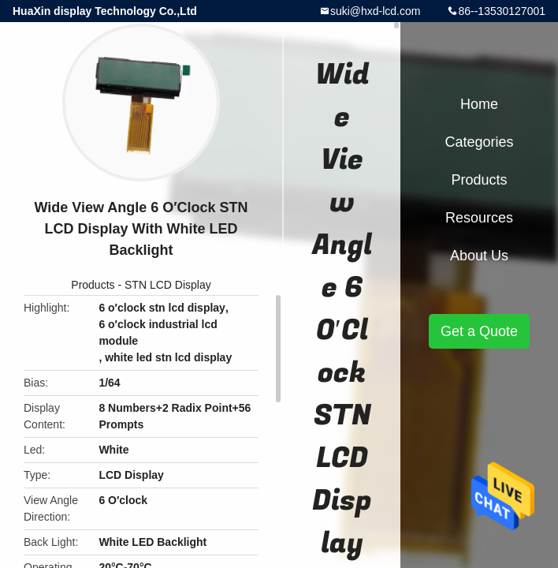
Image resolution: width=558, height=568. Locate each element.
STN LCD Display (168, 284)
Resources (479, 218)
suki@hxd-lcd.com (375, 11)
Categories (479, 142)
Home (479, 104)
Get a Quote (479, 331)
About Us (479, 255)
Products (92, 284)
